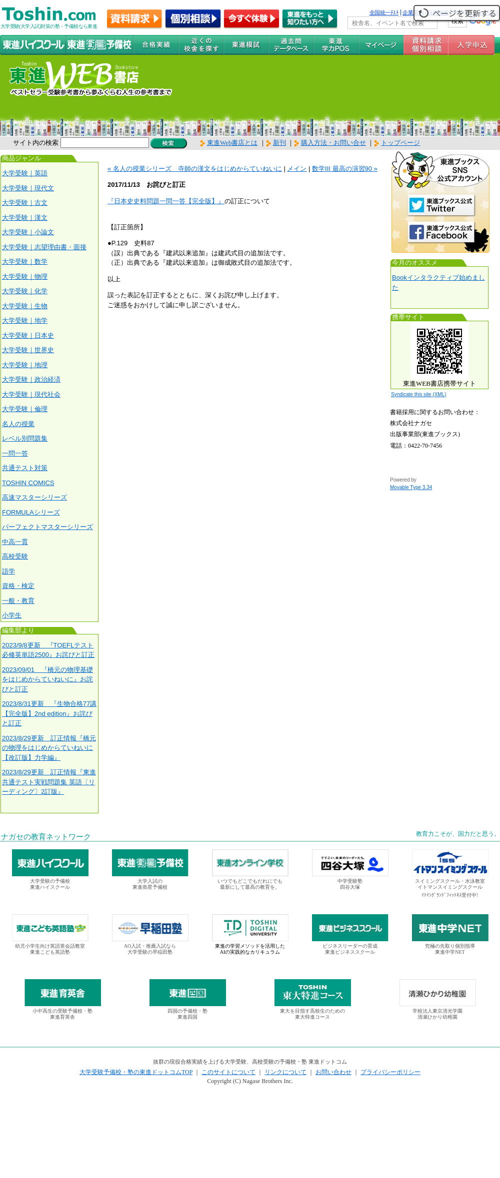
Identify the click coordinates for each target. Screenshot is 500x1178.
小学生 (12, 615)
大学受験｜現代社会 (31, 394)
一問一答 (15, 453)
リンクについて (285, 1072)
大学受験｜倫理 (25, 409)
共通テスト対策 (25, 468)
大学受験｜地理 (25, 365)
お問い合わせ (334, 1072)
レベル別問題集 (25, 438)
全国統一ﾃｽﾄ (384, 12)
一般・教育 (18, 600)
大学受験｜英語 (25, 173)
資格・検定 (18, 585)
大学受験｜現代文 (28, 188)
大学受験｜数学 (25, 261)
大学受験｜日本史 (28, 335)
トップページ (400, 142)
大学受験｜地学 (25, 320)
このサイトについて (229, 1072)
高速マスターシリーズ (34, 497)
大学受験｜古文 (25, 202)
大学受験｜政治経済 (31, 379)
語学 (8, 571)
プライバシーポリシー (390, 1072)
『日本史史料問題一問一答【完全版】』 (166, 201)
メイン (296, 168)
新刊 (276, 142)
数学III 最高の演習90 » (345, 168)
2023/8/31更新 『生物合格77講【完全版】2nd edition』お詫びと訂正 (49, 713)
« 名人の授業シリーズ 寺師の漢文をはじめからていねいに (195, 168)
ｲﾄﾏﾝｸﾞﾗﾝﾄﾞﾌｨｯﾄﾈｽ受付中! (450, 895)
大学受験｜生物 (25, 306)
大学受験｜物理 (25, 276)
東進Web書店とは (229, 142)
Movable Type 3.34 (411, 487)
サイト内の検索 (35, 142)
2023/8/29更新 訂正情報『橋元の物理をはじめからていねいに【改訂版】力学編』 (49, 747)
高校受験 (15, 556)
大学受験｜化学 (25, 291)
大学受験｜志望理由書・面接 (44, 247)
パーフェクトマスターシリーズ (47, 527)
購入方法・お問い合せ (333, 142)
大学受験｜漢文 (25, 217)
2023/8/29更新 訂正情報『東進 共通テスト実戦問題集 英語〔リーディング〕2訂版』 (49, 781)
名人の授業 (18, 424)
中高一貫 (15, 542)
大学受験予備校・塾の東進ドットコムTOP (136, 1072)
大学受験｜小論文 (28, 232)
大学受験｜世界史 (28, 350)
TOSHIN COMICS (28, 483)
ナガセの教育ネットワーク (46, 837)
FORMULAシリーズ (31, 512)
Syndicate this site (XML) (418, 394)
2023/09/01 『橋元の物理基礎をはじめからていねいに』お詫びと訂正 (47, 679)
